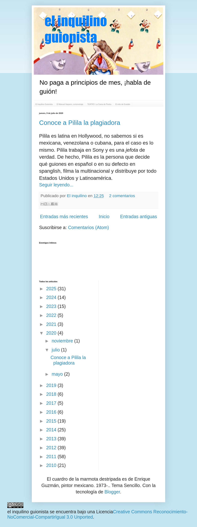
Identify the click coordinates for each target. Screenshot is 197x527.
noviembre (63, 340)
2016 (52, 412)
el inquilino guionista (27, 511)
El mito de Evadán (122, 104)
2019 (52, 385)
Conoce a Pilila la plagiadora (79, 122)
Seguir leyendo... (56, 184)
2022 (52, 315)
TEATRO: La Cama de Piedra (99, 104)
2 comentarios (122, 195)
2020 (52, 333)
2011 (52, 456)
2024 (52, 297)
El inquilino (77, 195)
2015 (52, 420)
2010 (52, 465)
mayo (58, 374)
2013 (52, 438)
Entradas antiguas (138, 216)
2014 (52, 429)
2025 (52, 288)
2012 (52, 447)
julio (56, 349)
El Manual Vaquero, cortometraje (70, 104)
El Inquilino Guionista (44, 104)
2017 (52, 403)
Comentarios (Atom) (88, 227)
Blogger (112, 491)
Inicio (104, 216)
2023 (52, 306)
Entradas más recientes (64, 216)
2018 (52, 394)
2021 (52, 324)
